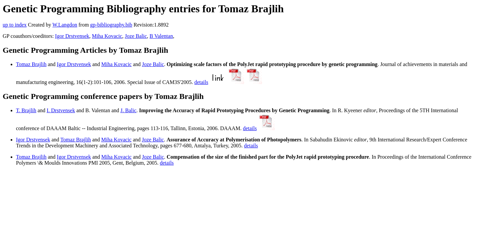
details (201, 82)
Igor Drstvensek (72, 36)
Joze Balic (136, 36)
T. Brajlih (26, 110)
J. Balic (128, 110)
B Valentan (161, 36)
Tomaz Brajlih (31, 64)
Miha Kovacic (107, 36)
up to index (15, 25)
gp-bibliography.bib (111, 25)
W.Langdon (64, 25)
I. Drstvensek (61, 110)
